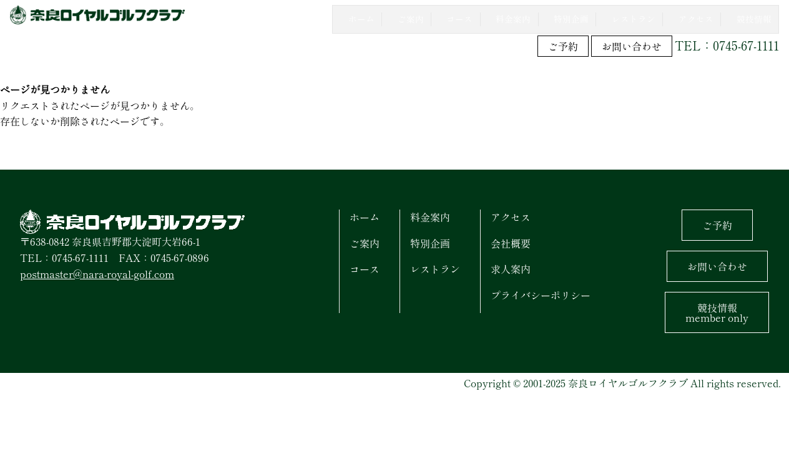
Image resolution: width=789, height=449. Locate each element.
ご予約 (563, 44)
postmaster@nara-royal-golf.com (97, 271)
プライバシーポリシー (541, 293)
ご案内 (365, 241)
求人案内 (511, 267)
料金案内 (430, 215)
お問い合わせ (632, 44)
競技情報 (716, 311)
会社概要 (511, 241)
